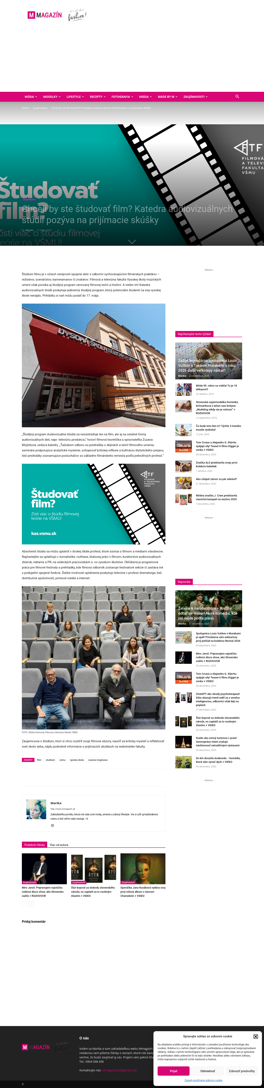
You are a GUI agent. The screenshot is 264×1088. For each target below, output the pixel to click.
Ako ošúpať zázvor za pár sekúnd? (216, 479)
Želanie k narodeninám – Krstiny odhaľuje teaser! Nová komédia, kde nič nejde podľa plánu (207, 613)
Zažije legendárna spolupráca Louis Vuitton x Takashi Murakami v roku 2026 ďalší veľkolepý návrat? (207, 365)
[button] (256, 1036)
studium (50, 759)
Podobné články (34, 845)
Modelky (52, 97)
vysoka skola (77, 759)
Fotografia (122, 97)
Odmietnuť (207, 1071)
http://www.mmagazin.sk (63, 809)
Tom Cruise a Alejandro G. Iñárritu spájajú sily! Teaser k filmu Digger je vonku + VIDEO (217, 446)
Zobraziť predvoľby (242, 1071)
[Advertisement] (132, 61)
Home (25, 108)
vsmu (62, 759)
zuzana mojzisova (97, 759)
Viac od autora (59, 845)
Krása (145, 97)
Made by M (168, 97)
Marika (29, 230)
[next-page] (31, 904)
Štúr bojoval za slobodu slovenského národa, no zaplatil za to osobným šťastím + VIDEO (93, 891)
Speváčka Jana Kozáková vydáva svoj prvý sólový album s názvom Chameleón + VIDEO (142, 891)
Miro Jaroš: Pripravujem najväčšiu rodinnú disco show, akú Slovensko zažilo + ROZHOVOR (43, 891)
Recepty (97, 97)
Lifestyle (75, 97)
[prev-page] (24, 904)
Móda (31, 97)
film (39, 759)
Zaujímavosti (196, 97)
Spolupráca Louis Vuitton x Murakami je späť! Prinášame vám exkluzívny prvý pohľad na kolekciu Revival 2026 (218, 637)
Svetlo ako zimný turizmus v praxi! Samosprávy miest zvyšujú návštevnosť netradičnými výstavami (218, 741)
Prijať (173, 1071)
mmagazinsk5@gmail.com (119, 1070)
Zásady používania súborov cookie (204, 1080)
